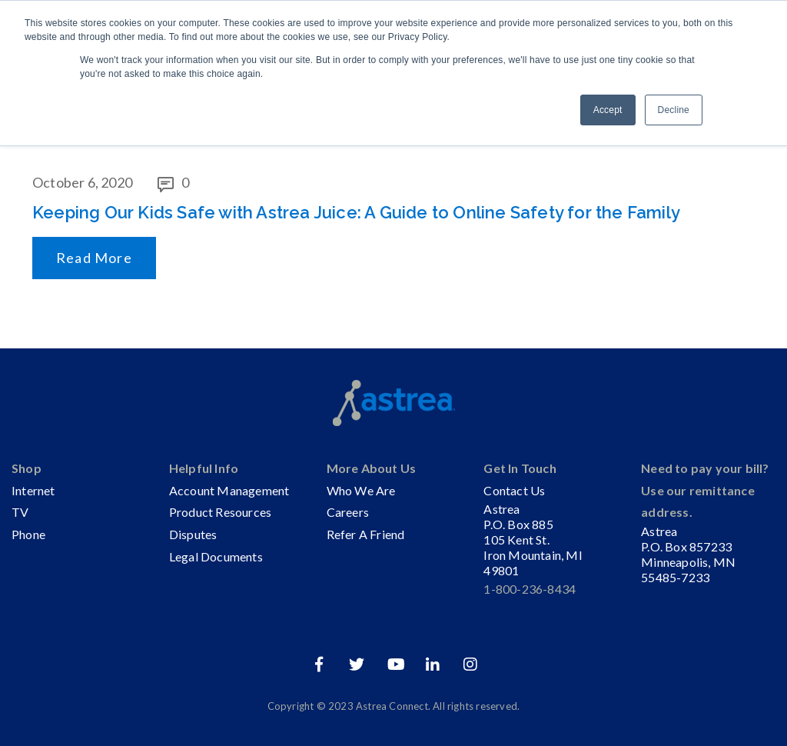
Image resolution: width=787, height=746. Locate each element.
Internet (33, 490)
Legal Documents (216, 556)
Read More (94, 257)
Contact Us (514, 490)
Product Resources (220, 512)
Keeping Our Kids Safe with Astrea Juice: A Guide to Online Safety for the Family (356, 212)
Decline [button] (673, 110)
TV (20, 512)
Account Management (229, 490)
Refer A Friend (366, 534)
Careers (348, 512)
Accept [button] (608, 110)
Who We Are (361, 490)
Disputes (193, 534)
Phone (28, 534)
